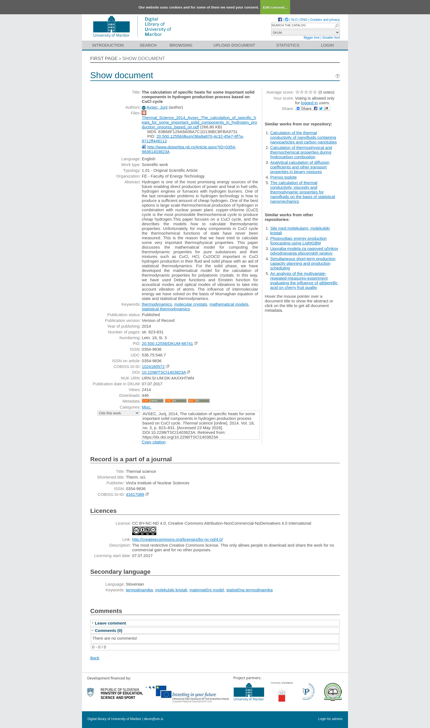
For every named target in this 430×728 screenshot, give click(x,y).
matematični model (206, 590)
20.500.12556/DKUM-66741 (167, 343)
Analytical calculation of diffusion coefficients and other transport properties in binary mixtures (299, 167)
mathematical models (229, 304)
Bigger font (311, 38)
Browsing (180, 45)
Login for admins (330, 719)
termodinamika (139, 590)
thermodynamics (157, 304)
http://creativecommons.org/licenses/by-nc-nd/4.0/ (177, 539)
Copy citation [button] (154, 442)
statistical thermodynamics (166, 309)
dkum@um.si (153, 719)
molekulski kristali (171, 590)
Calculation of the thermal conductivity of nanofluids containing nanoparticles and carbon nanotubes (303, 137)
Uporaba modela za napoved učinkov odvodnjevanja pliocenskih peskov (304, 250)
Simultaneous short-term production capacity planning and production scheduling (302, 263)
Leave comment (110, 623)
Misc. (146, 407)
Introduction (108, 45)
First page (104, 58)
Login (327, 45)
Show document (143, 58)
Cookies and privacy (325, 20)
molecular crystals (190, 304)
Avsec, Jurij (156, 107)
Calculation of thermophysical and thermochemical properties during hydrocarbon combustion (301, 152)
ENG (303, 20)
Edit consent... (275, 7)
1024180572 (153, 366)
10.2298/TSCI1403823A (164, 372)
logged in (309, 102)
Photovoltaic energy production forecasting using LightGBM (298, 240)
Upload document (234, 45)
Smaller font (331, 38)
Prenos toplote (283, 177)
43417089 (135, 494)
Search (148, 45)
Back (94, 658)
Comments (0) (108, 630)
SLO (294, 20)
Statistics (287, 45)
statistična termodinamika (249, 590)
